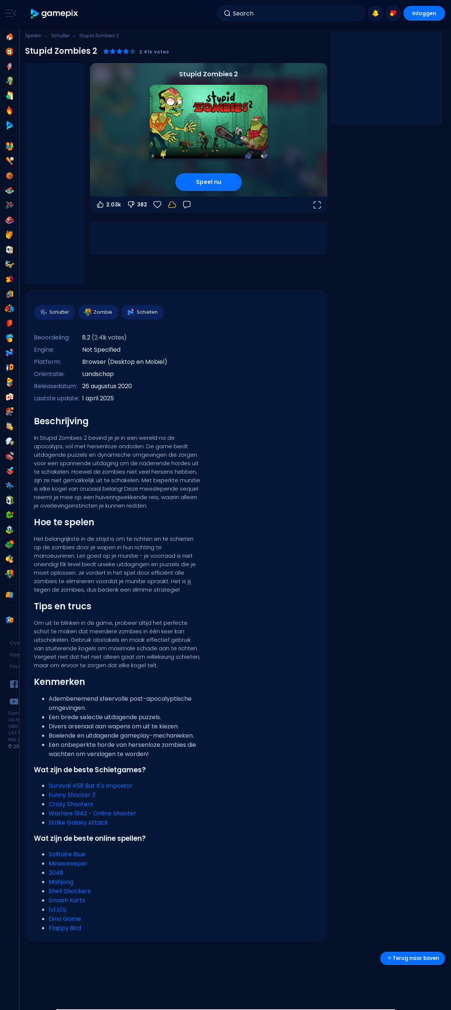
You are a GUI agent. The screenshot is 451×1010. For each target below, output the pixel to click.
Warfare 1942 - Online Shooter (92, 813)
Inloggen (424, 13)
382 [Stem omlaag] (137, 204)
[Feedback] (186, 204)
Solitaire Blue (67, 854)
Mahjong (61, 882)
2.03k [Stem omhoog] (108, 204)
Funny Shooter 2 (72, 795)
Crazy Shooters (71, 804)
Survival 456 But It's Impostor (91, 785)
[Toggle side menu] (9, 13)
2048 (56, 872)
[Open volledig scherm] (316, 204)
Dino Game (65, 919)
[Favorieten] (157, 204)
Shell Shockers (70, 891)
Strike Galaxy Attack (78, 822)
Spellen (33, 35)
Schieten (142, 312)
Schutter (60, 35)
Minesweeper (68, 863)
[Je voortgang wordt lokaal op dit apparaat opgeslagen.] (172, 204)
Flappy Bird (65, 928)
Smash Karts (67, 900)
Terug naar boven (412, 958)
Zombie (97, 312)
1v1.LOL (58, 909)
